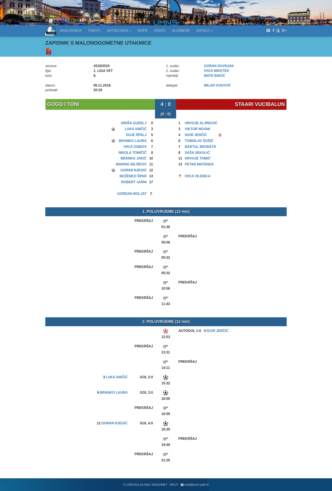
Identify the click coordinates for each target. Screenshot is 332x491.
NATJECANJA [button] (119, 30)
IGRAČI (160, 30)
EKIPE (143, 30)
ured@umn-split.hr (195, 484)
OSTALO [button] (204, 30)
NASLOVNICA (71, 30)
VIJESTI (94, 30)
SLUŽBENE (181, 30)
